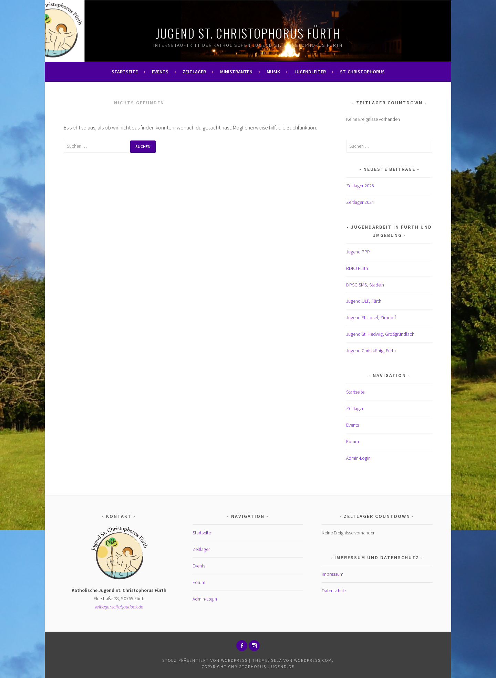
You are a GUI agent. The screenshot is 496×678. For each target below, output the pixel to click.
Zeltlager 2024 (360, 202)
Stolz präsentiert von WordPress (205, 660)
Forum (352, 441)
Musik (273, 72)
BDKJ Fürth (357, 268)
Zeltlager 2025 (360, 185)
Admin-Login (358, 458)
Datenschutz (334, 590)
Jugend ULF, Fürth (363, 301)
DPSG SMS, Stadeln (365, 285)
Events (160, 72)
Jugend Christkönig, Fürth (371, 350)
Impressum (332, 574)
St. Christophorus (362, 72)
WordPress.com (313, 660)
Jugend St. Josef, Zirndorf (371, 317)
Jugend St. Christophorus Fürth (248, 33)
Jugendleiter (310, 72)
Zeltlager (194, 72)
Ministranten (236, 72)
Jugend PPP (358, 252)
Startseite (125, 72)
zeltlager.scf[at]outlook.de (119, 607)
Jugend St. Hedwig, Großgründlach (380, 334)
